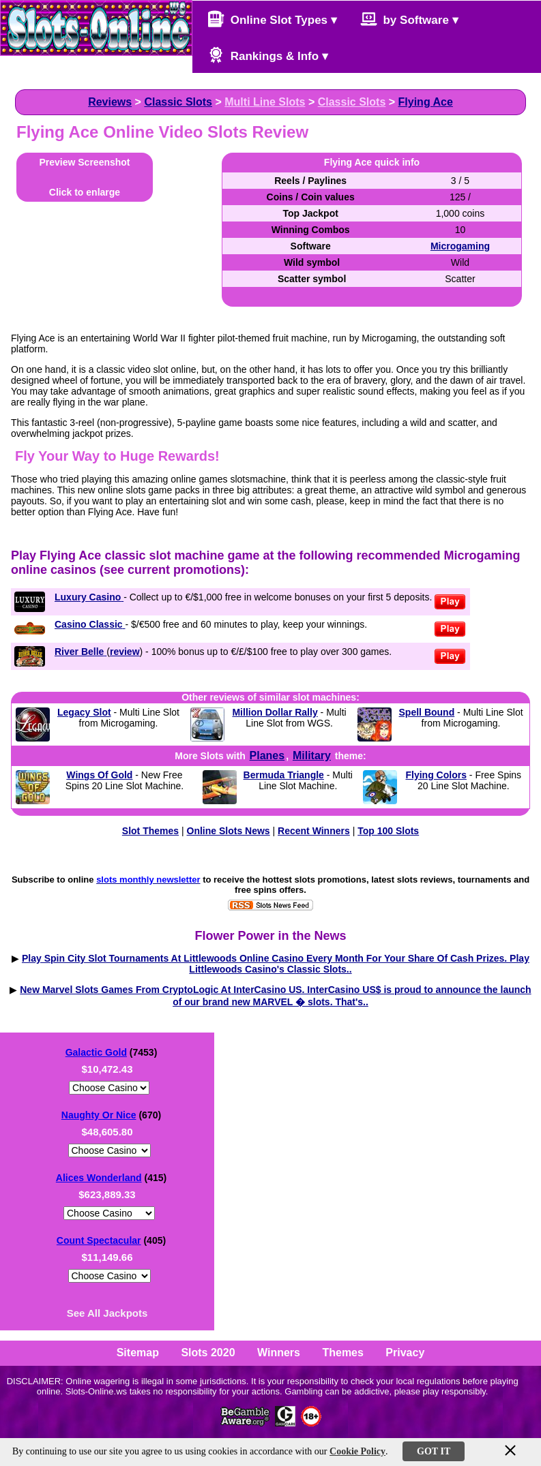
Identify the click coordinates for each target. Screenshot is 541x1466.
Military (312, 755)
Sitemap (138, 1352)
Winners (278, 1352)
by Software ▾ (409, 18)
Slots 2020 (208, 1352)
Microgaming (460, 246)
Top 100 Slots (388, 830)
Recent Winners (314, 830)
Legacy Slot (84, 712)
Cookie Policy (357, 1451)
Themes (342, 1352)
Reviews (110, 102)
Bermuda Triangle (284, 774)
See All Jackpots (107, 1313)
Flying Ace (425, 102)
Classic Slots (178, 102)
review (125, 651)
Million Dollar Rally (274, 712)
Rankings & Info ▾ (267, 54)
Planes (267, 755)
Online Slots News (228, 830)
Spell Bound (427, 712)
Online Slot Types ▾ (272, 18)
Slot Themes (150, 830)
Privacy (404, 1352)
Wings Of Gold (99, 774)
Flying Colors (436, 774)
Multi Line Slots (264, 102)
